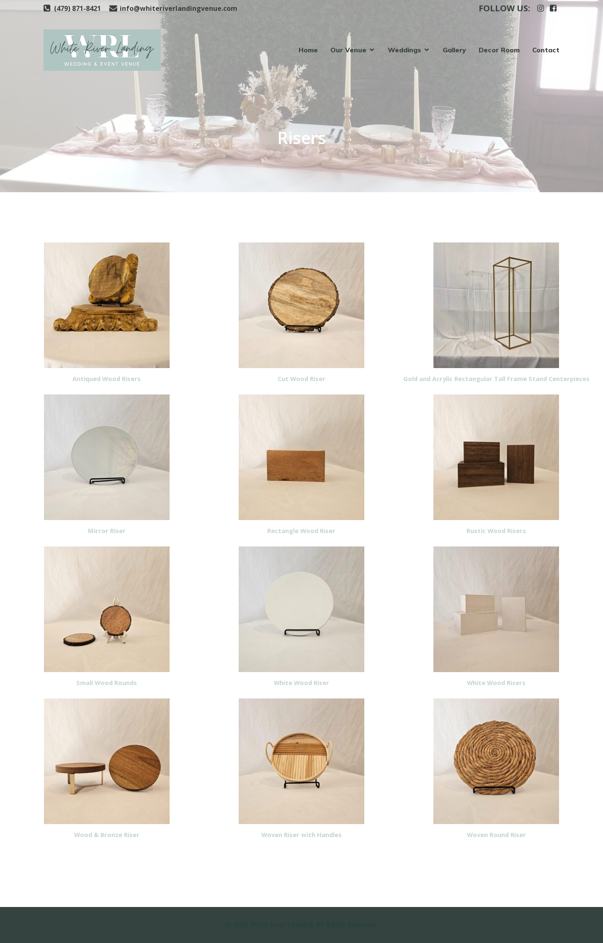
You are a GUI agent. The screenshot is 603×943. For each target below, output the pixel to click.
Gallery (454, 50)
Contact (545, 50)
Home (308, 50)
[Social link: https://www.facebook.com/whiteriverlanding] (553, 8)
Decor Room (499, 50)
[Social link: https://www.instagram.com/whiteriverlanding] (540, 8)
